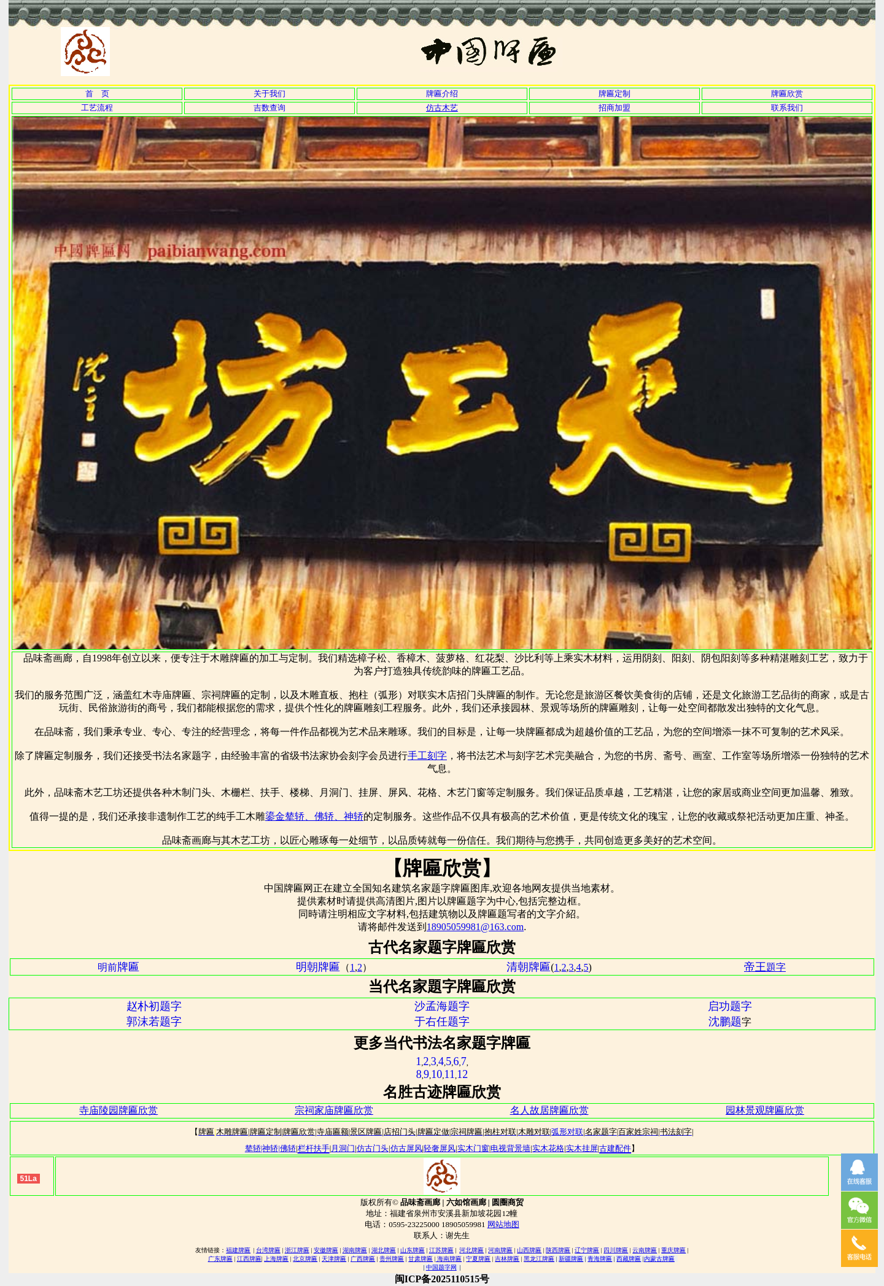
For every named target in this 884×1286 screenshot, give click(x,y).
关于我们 (269, 93)
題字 (776, 967)
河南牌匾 (500, 1250)
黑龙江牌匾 (539, 1258)
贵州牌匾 (391, 1258)
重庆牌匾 (673, 1250)
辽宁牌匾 (587, 1250)
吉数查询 (269, 107)
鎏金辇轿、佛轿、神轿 (314, 816)
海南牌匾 (449, 1258)
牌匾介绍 (442, 93)
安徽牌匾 (326, 1250)
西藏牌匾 (628, 1258)
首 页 (97, 93)
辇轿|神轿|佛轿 (270, 1148)
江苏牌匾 (441, 1250)
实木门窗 (473, 1148)
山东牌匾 (412, 1250)
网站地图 (503, 1224)
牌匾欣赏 (787, 93)
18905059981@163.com (475, 927)
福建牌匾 (238, 1250)
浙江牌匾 (297, 1250)
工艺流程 (97, 107)
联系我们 (787, 107)
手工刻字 (427, 755)
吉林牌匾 (507, 1258)
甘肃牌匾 (420, 1258)
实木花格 (548, 1148)
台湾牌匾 (268, 1250)
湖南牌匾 (355, 1250)
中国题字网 (441, 1267)
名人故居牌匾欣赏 (549, 1110)
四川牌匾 (615, 1250)
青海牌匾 (599, 1258)
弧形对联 (567, 1131)
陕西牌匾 (558, 1250)
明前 (118, 967)
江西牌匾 (249, 1258)
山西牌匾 (529, 1250)
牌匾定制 (614, 93)
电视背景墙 (510, 1148)
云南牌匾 (644, 1250)
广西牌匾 (363, 1258)
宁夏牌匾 (478, 1258)
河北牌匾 (471, 1250)
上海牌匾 (276, 1258)
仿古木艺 (442, 107)
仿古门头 (373, 1148)
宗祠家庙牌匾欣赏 (334, 1110)
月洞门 (343, 1148)
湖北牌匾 (383, 1250)
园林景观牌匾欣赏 (765, 1110)
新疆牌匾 (571, 1258)
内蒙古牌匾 (659, 1258)
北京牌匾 (305, 1258)
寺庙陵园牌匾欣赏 (118, 1110)
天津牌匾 (334, 1258)
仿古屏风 (406, 1148)
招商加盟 (614, 107)
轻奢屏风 (440, 1148)
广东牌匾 (220, 1258)
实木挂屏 (582, 1148)
